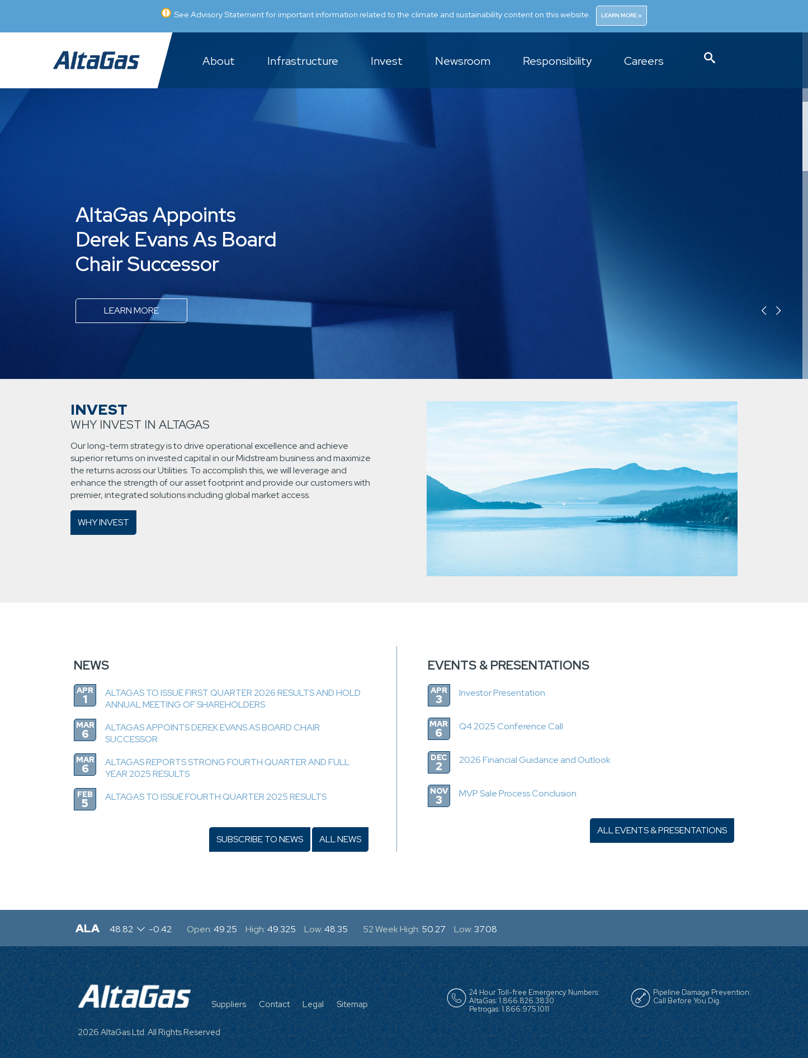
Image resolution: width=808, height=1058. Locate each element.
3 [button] (805, 205)
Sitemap (352, 1004)
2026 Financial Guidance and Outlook (535, 760)
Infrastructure (302, 61)
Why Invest (103, 522)
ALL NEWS (340, 839)
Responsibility (557, 61)
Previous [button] (740, 311)
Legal (313, 1004)
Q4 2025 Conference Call (511, 726)
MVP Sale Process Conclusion (518, 793)
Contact (274, 1004)
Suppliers (228, 1004)
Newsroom (462, 61)
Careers (644, 61)
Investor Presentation (502, 693)
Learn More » (621, 15)
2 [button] (805, 136)
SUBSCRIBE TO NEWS (259, 839)
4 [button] (805, 275)
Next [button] (795, 311)
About (218, 61)
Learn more (131, 310)
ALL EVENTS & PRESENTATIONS (662, 830)
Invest (387, 61)
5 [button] (805, 344)
